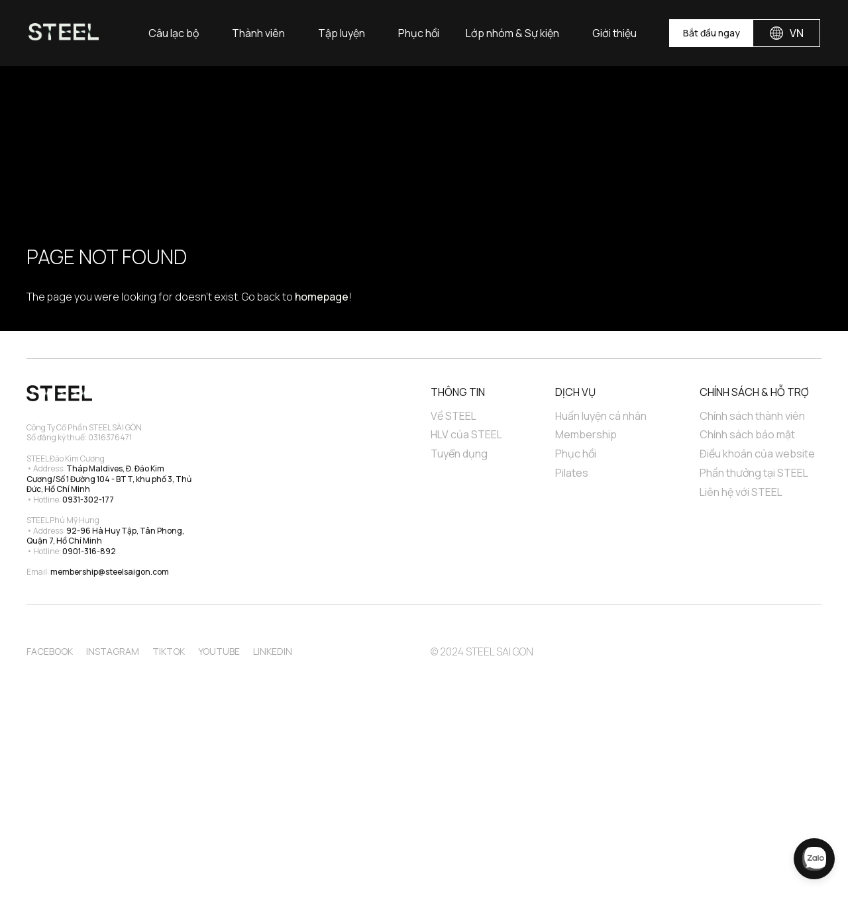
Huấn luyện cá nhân (601, 416)
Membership (586, 435)
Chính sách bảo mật (747, 435)
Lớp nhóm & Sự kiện (512, 33)
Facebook (49, 651)
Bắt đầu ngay (711, 32)
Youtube (219, 651)
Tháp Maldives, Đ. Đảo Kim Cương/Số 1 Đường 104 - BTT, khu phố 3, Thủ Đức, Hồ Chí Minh (109, 479)
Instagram (112, 651)
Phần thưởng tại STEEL (754, 473)
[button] (173, 33)
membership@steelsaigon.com (109, 571)
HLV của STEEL (466, 435)
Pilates (571, 473)
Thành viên (258, 33)
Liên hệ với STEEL (741, 492)
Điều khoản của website (757, 454)
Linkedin (272, 651)
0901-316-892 (89, 551)
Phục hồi (418, 33)
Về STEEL (453, 416)
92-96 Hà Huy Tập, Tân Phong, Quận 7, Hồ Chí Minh (106, 536)
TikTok (168, 651)
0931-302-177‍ (88, 499)
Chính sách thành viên (752, 416)
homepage (321, 296)
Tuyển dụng (459, 454)
